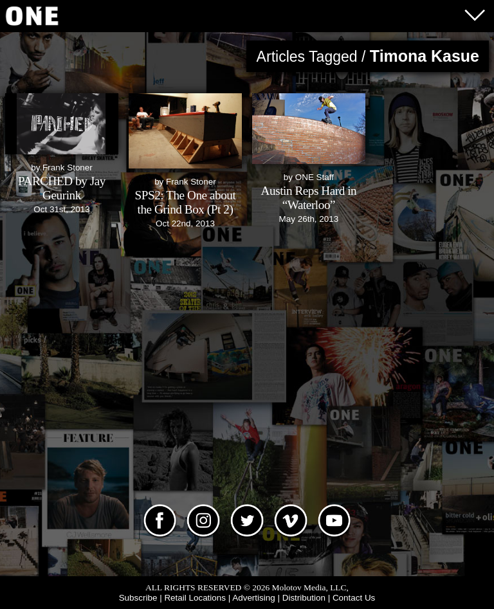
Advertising (253, 598)
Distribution (303, 598)
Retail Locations (195, 598)
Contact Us (354, 598)
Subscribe (138, 598)
